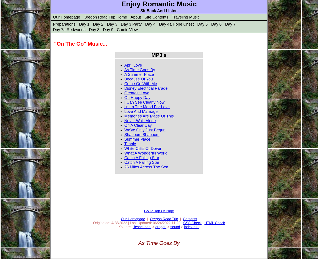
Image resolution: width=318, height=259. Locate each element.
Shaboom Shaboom (141, 134)
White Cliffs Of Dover (142, 148)
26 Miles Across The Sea (146, 167)
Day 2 (98, 24)
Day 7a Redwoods (69, 30)
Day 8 (94, 30)
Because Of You (138, 79)
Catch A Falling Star (141, 158)
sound (175, 227)
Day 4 (150, 24)
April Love (133, 65)
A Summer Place (139, 74)
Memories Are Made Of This (149, 116)
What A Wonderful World (145, 153)
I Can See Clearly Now (144, 102)
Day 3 (112, 24)
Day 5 (202, 24)
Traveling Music (185, 17)
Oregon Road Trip (164, 219)
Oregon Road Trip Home (105, 17)
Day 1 (84, 24)
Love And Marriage (141, 111)
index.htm (191, 227)
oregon (160, 227)
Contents (190, 219)
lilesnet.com (142, 227)
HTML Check (214, 223)
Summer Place (137, 139)
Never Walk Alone (140, 121)
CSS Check (192, 223)
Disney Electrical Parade (146, 88)
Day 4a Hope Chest (176, 24)
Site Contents (156, 17)
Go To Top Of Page (159, 211)
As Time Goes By (139, 70)
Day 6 (216, 24)
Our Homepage (66, 17)
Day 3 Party (131, 24)
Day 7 (230, 24)
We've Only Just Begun (144, 130)
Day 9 (108, 30)
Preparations (64, 24)
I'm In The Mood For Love (147, 107)
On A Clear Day (138, 125)
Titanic (130, 144)
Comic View (127, 30)
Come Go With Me (140, 84)
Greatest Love (136, 93)
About (136, 17)
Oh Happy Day (137, 97)
